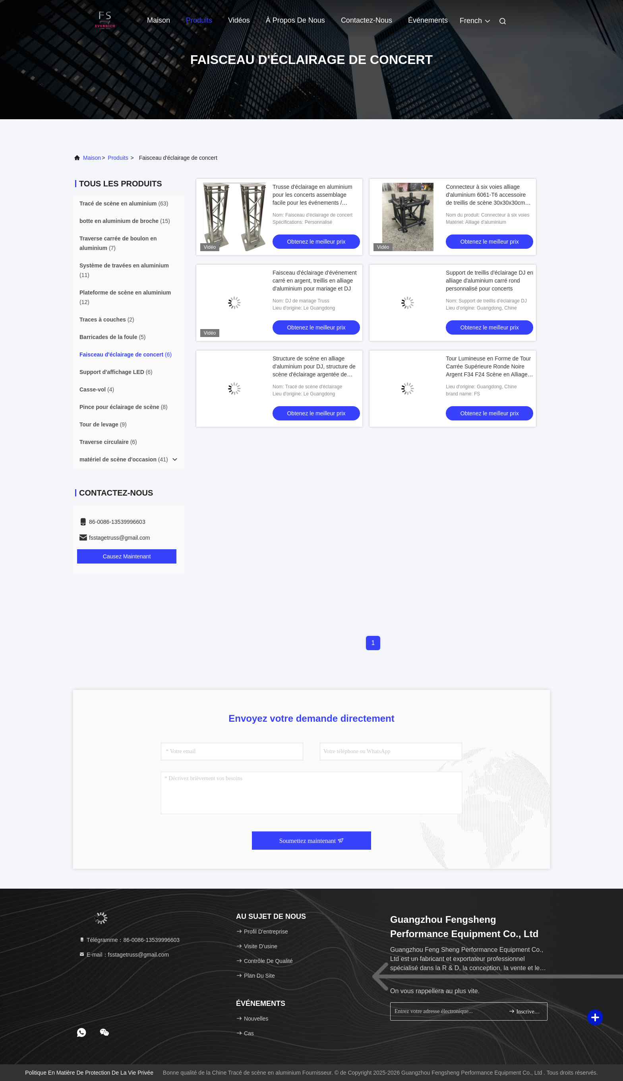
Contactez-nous (366, 20)
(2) (106, 319)
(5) (112, 337)
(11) (124, 270)
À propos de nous (295, 20)
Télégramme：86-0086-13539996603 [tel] (129, 940)
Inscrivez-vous (525, 1011)
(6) (125, 354)
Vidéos (239, 20)
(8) (123, 407)
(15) (124, 221)
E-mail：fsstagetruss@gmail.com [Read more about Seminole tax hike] (124, 954)
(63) (123, 203)
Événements (428, 20)
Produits (199, 20)
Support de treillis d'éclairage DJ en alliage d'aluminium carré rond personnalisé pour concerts (489, 280)
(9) (103, 424)
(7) (118, 243)
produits (118, 158)
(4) (96, 389)
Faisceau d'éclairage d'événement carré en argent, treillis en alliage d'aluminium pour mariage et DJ (315, 280)
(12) (125, 297)
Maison (158, 20)
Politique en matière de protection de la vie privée (89, 1072)
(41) (123, 459)
